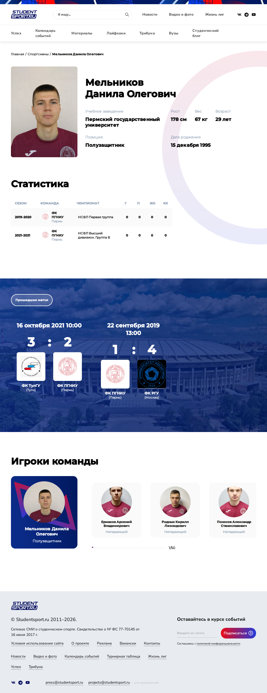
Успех (16, 33)
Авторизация (244, 33)
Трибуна (147, 33)
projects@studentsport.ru (109, 682)
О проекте (80, 643)
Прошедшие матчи (31, 300)
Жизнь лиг (214, 14)
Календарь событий (45, 33)
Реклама (104, 643)
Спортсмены (38, 54)
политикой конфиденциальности (218, 644)
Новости (149, 14)
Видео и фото (181, 14)
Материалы (81, 33)
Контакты (152, 643)
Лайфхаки (116, 33)
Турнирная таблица (123, 656)
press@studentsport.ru (64, 682)
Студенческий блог (205, 33)
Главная (17, 54)
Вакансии (128, 643)
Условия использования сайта (37, 643)
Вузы (174, 33)
